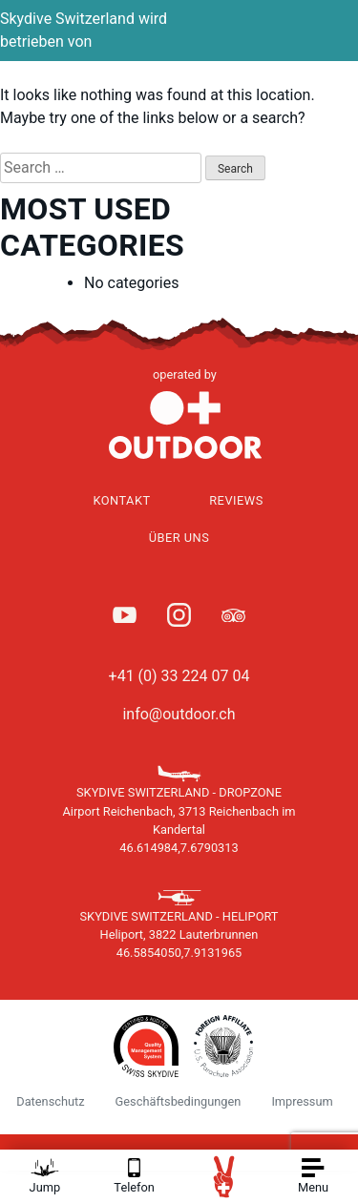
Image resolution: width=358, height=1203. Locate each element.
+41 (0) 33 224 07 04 (179, 676)
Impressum (301, 1101)
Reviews (236, 500)
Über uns (179, 537)
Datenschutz (50, 1101)
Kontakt (121, 500)
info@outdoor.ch (178, 714)
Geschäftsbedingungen (179, 1101)
